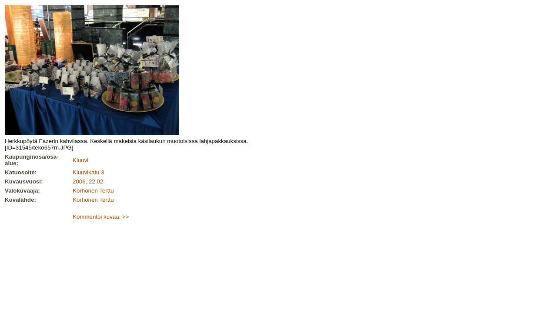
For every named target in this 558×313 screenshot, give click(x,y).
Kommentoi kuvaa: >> (101, 216)
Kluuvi (80, 160)
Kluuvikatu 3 (88, 172)
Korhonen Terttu (93, 190)
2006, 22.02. (89, 181)
